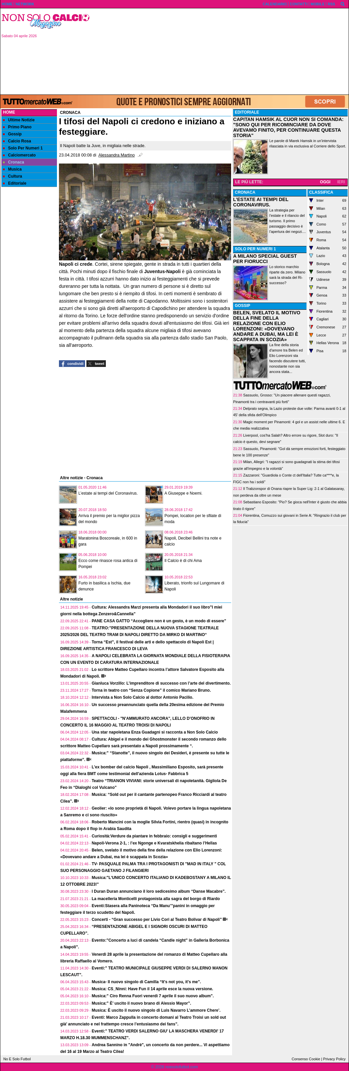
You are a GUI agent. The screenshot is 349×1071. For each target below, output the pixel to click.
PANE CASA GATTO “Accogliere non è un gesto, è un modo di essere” (159, 621)
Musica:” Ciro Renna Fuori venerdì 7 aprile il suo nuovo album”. (153, 996)
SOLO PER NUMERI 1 (255, 249)
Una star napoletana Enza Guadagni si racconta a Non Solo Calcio (155, 732)
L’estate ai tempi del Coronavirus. (108, 493)
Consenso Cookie (306, 1059)
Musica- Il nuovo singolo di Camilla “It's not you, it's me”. (146, 982)
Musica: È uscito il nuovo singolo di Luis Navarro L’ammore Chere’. (156, 1010)
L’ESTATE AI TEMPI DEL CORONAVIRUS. (260, 202)
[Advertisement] (221, 51)
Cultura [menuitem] (12, 176)
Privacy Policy (334, 1059)
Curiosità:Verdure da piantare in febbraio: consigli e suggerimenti (154, 836)
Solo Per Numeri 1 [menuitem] (23, 148)
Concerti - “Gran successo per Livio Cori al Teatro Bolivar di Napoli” (157, 919)
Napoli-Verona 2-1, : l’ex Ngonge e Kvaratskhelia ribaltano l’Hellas (154, 843)
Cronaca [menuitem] (13, 162)
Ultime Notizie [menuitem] (18, 120)
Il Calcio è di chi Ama (183, 560)
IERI (341, 182)
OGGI (325, 182)
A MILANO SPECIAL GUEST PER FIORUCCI (265, 258)
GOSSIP (242, 305)
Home (9, 112)
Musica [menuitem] (12, 169)
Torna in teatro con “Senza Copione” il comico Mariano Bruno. (151, 690)
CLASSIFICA (321, 192)
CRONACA (245, 192)
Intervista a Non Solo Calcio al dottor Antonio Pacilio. (143, 697)
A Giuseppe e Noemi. (183, 493)
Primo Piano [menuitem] (17, 127)
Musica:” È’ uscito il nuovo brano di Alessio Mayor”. (141, 1003)
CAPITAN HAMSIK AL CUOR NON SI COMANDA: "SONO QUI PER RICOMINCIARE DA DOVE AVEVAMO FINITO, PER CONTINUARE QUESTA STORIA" (288, 127)
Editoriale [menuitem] (14, 183)
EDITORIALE (247, 112)
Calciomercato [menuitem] (19, 155)
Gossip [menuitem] (12, 134)
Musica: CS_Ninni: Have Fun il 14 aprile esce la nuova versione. (152, 989)
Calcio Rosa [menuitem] (17, 141)
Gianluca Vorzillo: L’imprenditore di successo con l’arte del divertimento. (161, 683)
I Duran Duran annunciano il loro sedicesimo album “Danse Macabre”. (159, 891)
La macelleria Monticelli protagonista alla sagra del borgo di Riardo (156, 898)
